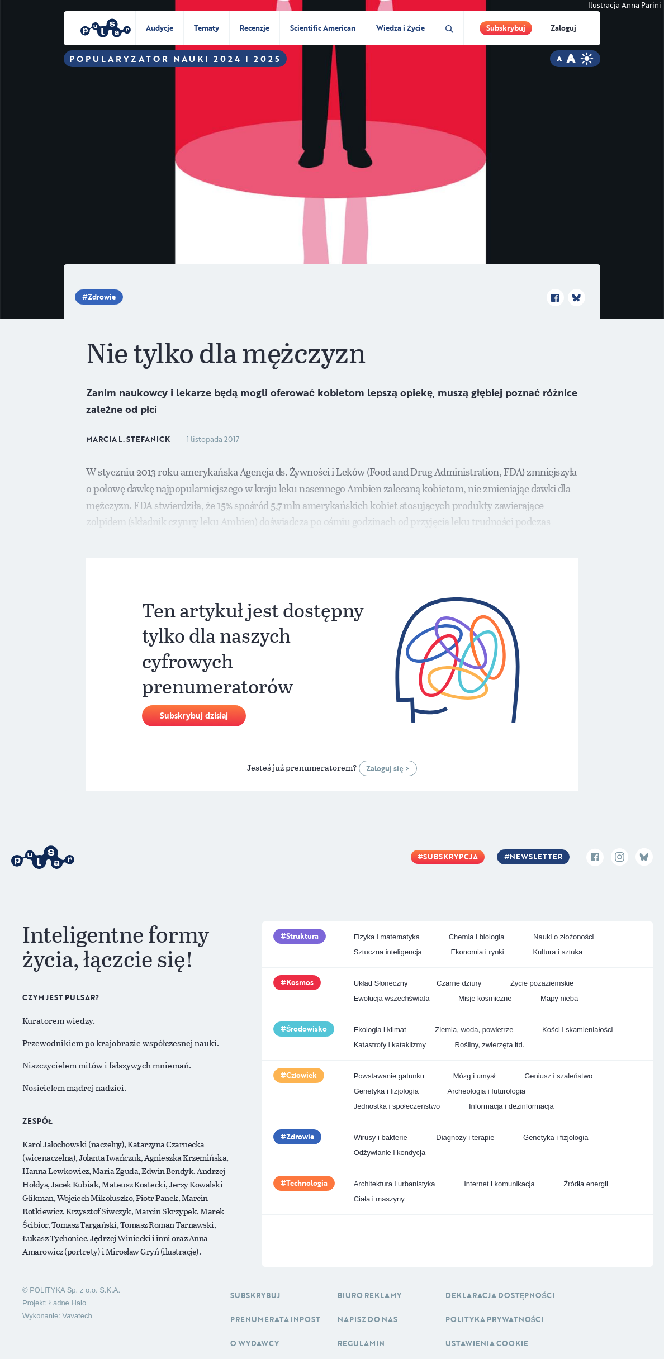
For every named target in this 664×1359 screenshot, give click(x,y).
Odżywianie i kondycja (390, 1152)
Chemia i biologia (477, 937)
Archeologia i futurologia (486, 1091)
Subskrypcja (450, 856)
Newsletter (536, 856)
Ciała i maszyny (379, 1199)
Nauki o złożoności (563, 937)
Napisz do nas (367, 1319)
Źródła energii (585, 1184)
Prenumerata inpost (275, 1319)
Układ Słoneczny (381, 983)
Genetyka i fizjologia (386, 1091)
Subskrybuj (505, 28)
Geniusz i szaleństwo (558, 1076)
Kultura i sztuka (557, 952)
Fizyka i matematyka (387, 937)
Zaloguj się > (387, 768)
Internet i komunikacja (499, 1184)
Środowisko (307, 1028)
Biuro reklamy (369, 1295)
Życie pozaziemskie (541, 983)
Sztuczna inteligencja (388, 952)
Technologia (307, 1183)
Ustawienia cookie (486, 1343)
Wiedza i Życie (400, 28)
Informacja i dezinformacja (511, 1106)
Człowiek (301, 1075)
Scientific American (322, 28)
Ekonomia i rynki (477, 952)
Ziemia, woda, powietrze (474, 1029)
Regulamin (361, 1343)
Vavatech (77, 1316)
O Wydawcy (254, 1343)
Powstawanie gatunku (389, 1076)
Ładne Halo (68, 1303)
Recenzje (254, 28)
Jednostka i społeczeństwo (397, 1106)
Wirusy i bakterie (380, 1137)
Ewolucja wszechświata (392, 998)
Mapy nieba (559, 998)
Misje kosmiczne (484, 998)
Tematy (206, 28)
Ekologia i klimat (380, 1029)
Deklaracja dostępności (499, 1295)
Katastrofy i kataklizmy (390, 1044)
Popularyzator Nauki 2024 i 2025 (175, 59)
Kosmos (300, 982)
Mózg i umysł (474, 1076)
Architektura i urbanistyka (394, 1184)
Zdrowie (102, 296)
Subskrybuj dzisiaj (194, 715)
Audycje (159, 28)
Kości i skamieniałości (577, 1029)
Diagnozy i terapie (465, 1137)
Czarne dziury (459, 983)
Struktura (302, 936)
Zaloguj (563, 28)
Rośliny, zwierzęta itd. (490, 1044)
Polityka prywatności (494, 1319)
